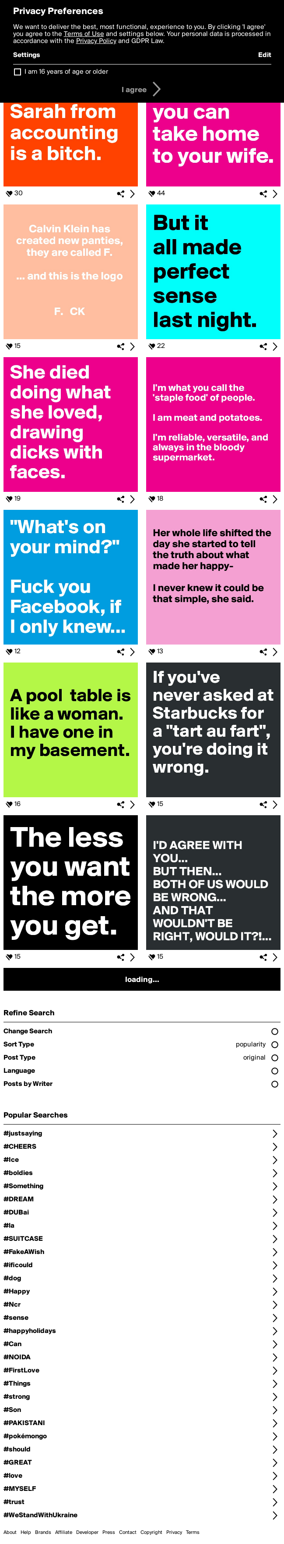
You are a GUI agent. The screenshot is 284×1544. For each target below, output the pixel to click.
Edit (264, 55)
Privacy (174, 1532)
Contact (128, 1532)
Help (26, 1532)
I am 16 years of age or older (66, 71)
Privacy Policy (96, 41)
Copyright (151, 1532)
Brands (43, 1532)
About (10, 1532)
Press (108, 1532)
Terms (193, 1532)
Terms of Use (84, 34)
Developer (87, 1532)
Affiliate (63, 1532)
